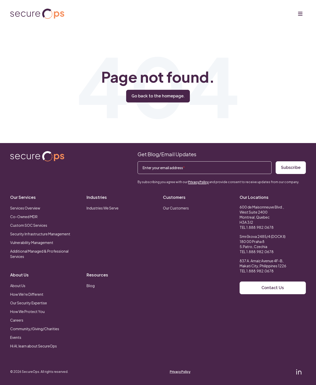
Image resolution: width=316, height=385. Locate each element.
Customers (174, 197)
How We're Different (26, 294)
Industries (97, 197)
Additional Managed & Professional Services (39, 254)
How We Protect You (27, 311)
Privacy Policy (198, 182)
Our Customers (176, 208)
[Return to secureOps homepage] (37, 14)
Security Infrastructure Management (40, 234)
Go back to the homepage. (158, 96)
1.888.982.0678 (260, 227)
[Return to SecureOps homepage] (37, 156)
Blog (91, 285)
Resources (97, 274)
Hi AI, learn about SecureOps (33, 346)
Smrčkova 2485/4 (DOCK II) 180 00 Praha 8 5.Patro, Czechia (263, 241)
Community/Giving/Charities (34, 328)
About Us (19, 274)
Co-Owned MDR (24, 216)
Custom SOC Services (28, 225)
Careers (16, 320)
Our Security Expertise (28, 303)
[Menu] (300, 13)
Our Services (23, 197)
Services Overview (25, 208)
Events (15, 337)
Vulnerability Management (31, 242)
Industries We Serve (103, 208)
